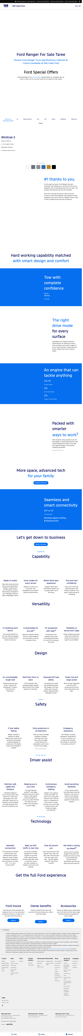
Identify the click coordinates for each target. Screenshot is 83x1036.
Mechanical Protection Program (66, 966)
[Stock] (14, 1034)
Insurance (57, 980)
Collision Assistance (66, 994)
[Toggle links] (6, 1024)
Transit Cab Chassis (13, 970)
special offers (36, 77)
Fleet (56, 969)
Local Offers (58, 963)
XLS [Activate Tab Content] (38, 119)
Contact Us (75, 961)
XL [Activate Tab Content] (17, 119)
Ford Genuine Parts (67, 978)
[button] (41, 28)
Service (65, 963)
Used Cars (57, 967)
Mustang (39, 963)
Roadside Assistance (66, 991)
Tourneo (12, 961)
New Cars (57, 965)
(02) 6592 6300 (8, 1017)
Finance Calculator (57, 974)
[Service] (41, 1034)
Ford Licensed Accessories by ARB (67, 982)
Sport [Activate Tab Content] (53, 119)
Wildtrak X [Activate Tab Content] (8, 119)
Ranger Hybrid (5, 965)
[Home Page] (6, 6)
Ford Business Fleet (58, 977)
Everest (21, 961)
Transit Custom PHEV (50, 964)
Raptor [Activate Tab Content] (41, 123)
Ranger (3, 961)
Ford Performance (40, 966)
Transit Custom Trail (14, 973)
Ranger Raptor (5, 963)
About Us (75, 963)
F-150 (3, 971)
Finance (57, 971)
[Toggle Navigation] (78, 6)
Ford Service (67, 973)
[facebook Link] (80, 1)
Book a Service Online (67, 970)
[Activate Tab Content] (28, 167)
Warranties (66, 988)
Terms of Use (5, 1002)
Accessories (67, 986)
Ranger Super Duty (5, 968)
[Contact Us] (25, 1)
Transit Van (13, 965)
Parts (65, 975)
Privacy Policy (5, 1000)
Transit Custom (14, 963)
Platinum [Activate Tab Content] (74, 119)
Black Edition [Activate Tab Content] (27, 119)
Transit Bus (13, 967)
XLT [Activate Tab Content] (45, 119)
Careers (74, 965)
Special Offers (58, 961)
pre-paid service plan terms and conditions (58, 948)
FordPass (75, 967)
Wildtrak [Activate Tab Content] (63, 119)
